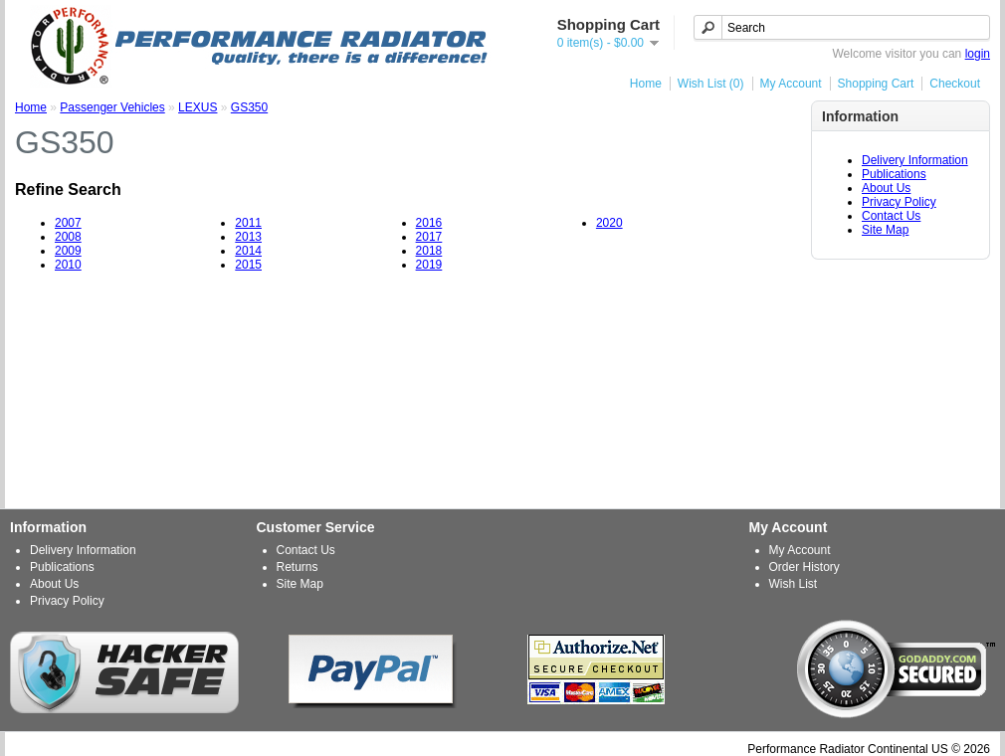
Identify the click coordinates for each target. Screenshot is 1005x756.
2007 (68, 223)
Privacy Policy (899, 202)
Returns (297, 567)
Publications (894, 174)
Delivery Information (915, 160)
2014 (248, 251)
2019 (429, 265)
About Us (886, 188)
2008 (68, 237)
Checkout (954, 84)
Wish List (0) (711, 84)
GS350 (249, 107)
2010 (68, 265)
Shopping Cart (876, 84)
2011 (248, 223)
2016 (429, 223)
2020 (609, 223)
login (977, 54)
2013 (248, 237)
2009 (68, 251)
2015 (248, 265)
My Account (791, 84)
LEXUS (197, 107)
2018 (429, 251)
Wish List (793, 584)
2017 (429, 237)
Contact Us (891, 216)
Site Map (885, 230)
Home (646, 84)
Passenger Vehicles (112, 107)
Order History (804, 567)
